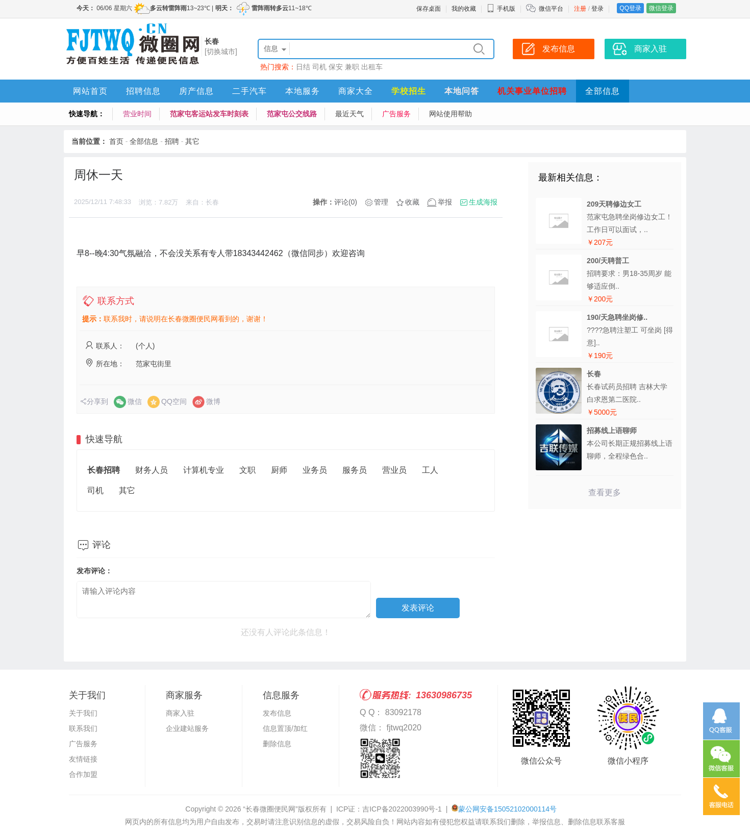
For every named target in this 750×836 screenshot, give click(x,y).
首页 (116, 141)
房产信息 (196, 91)
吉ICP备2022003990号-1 (402, 809)
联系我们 (83, 728)
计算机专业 (203, 470)
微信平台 (551, 8)
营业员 (394, 470)
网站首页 (90, 91)
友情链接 (83, 759)
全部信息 (602, 91)
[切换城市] (221, 51)
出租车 (372, 67)
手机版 (501, 8)
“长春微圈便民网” (270, 809)
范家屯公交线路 (292, 114)
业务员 (315, 470)
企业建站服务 (187, 728)
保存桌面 (428, 8)
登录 (597, 8)
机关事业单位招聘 (532, 91)
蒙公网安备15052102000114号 (507, 809)
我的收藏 (464, 8)
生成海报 (483, 202)
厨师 (279, 470)
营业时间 (137, 114)
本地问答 (461, 91)
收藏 (412, 202)
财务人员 (151, 470)
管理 (381, 202)
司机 (319, 67)
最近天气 (349, 114)
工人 (430, 470)
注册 (580, 8)
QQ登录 (630, 8)
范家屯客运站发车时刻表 (209, 114)
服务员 (354, 470)
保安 (336, 67)
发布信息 (277, 713)
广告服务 (396, 114)
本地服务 (302, 91)
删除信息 (277, 744)
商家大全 (355, 91)
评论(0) (345, 202)
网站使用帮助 (450, 114)
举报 (445, 202)
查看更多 (604, 492)
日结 (303, 67)
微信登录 (661, 8)
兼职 (352, 67)
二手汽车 (249, 91)
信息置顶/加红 (285, 728)
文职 (247, 470)
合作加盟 (83, 774)
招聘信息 (143, 91)
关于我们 (83, 713)
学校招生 (408, 91)
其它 (192, 141)
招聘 (172, 141)
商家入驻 (180, 713)
